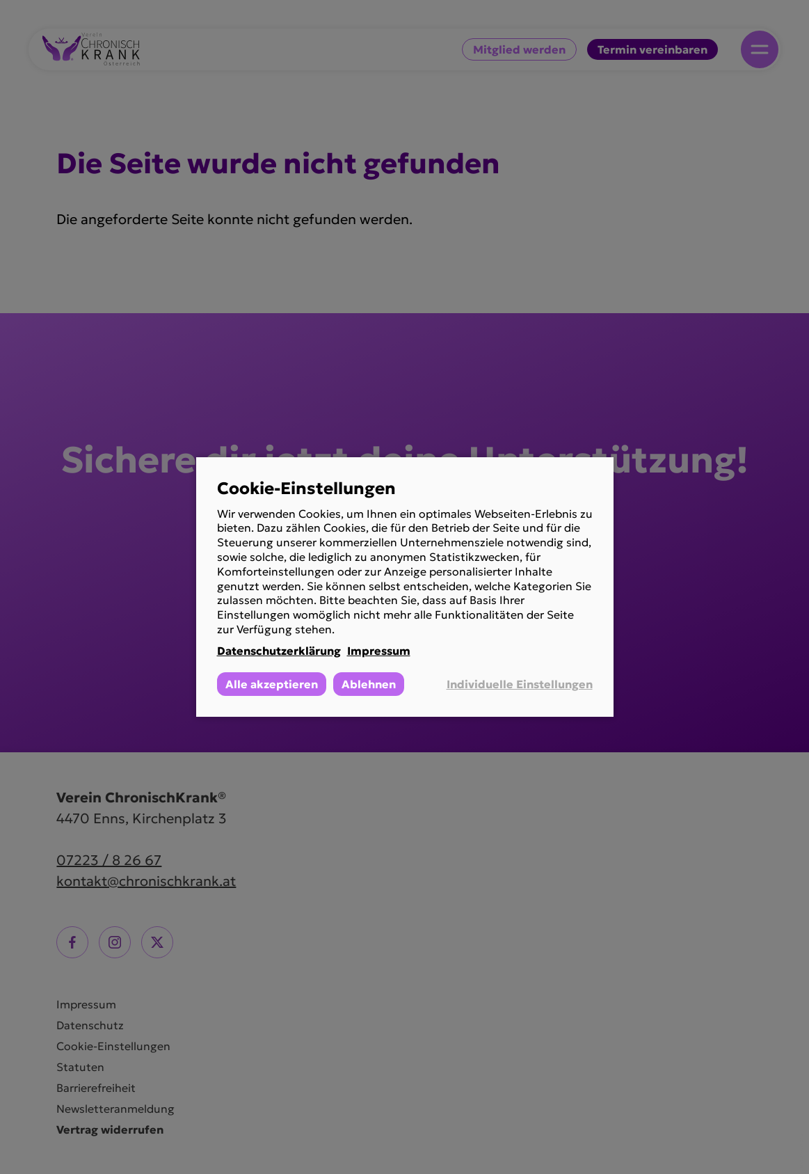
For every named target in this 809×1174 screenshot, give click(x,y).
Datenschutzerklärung (279, 651)
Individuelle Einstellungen (520, 684)
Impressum (378, 651)
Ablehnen (369, 684)
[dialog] (405, 587)
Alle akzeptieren (271, 684)
